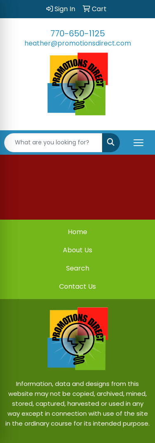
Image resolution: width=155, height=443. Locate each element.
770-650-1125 (77, 33)
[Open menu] (138, 142)
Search (77, 268)
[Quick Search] (53, 142)
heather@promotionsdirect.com (77, 43)
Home (77, 232)
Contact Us (77, 286)
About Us (77, 250)
